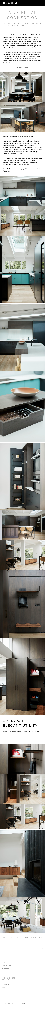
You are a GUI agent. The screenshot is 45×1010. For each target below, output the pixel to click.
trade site (6, 965)
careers (5, 968)
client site (7, 962)
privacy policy (8, 972)
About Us (6, 959)
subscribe (6, 987)
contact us (7, 984)
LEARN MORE (9, 739)
